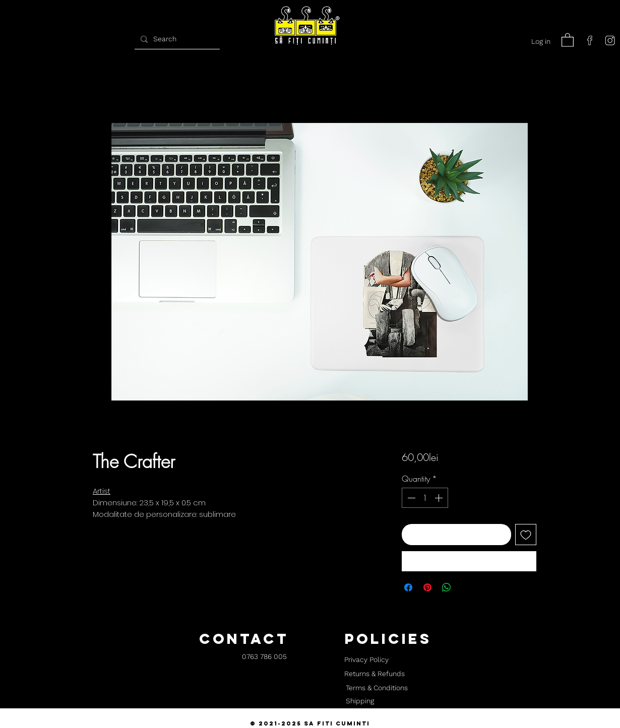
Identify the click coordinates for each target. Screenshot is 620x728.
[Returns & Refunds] (374, 674)
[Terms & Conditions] (376, 688)
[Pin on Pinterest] (427, 587)
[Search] (176, 39)
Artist (101, 491)
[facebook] (589, 40)
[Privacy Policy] (366, 660)
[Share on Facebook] (408, 587)
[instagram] (609, 40)
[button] (568, 39)
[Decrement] (410, 497)
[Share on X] (466, 587)
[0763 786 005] (264, 657)
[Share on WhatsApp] (447, 587)
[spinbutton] (424, 497)
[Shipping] (360, 701)
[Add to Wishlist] (525, 534)
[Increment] (439, 497)
